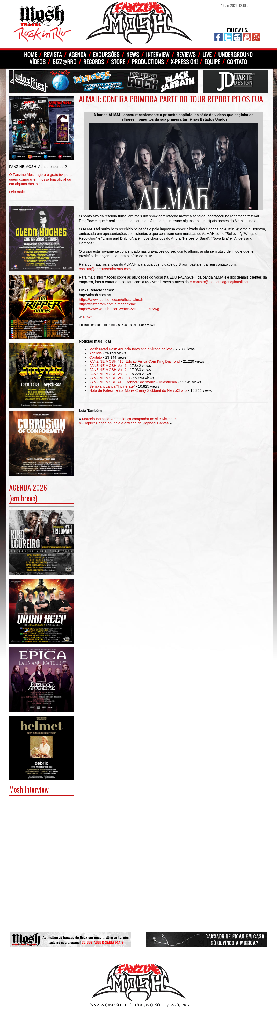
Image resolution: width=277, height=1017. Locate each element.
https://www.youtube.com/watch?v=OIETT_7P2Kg (119, 309)
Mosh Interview (29, 789)
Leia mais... (41, 175)
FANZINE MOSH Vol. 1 (108, 366)
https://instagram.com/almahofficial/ (107, 304)
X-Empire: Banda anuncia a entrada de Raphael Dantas (124, 423)
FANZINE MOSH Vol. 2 (108, 370)
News (87, 317)
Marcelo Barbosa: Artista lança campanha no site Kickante (129, 419)
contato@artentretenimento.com (105, 269)
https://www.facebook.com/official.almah (111, 299)
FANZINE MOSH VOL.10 (109, 378)
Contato (95, 357)
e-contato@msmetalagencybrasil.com (220, 282)
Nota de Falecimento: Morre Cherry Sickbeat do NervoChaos (138, 390)
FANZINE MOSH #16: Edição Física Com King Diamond (134, 361)
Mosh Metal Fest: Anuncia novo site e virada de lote (130, 349)
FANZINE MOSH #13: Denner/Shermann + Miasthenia (133, 382)
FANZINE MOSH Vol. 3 (108, 374)
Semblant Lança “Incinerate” (112, 386)
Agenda (95, 353)
